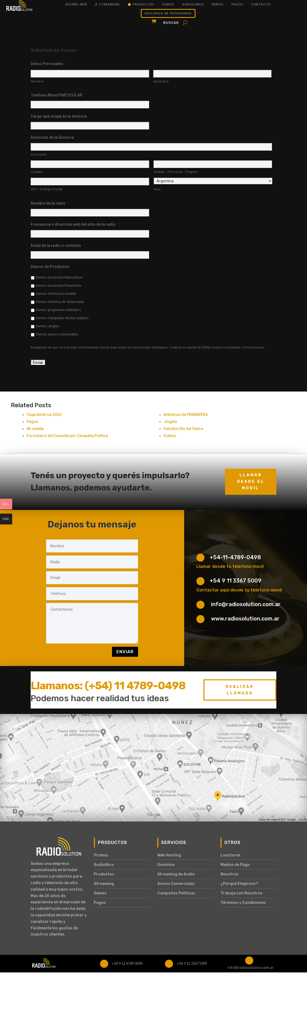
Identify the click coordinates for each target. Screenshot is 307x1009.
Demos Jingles (47, 326)
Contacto (261, 4)
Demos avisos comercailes (57, 334)
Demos (218, 4)
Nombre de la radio (50, 203)
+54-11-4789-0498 (235, 557)
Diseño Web (76, 4)
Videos (168, 4)
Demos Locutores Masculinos (59, 277)
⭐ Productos (140, 4)
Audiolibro (193, 4)
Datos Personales (49, 64)
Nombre (37, 81)
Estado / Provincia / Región (176, 172)
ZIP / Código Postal (47, 189)
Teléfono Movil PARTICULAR (58, 95)
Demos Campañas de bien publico (62, 318)
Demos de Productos (50, 266)
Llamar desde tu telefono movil (230, 566)
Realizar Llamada (240, 690)
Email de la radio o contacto (58, 245)
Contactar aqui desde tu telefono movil (239, 590)
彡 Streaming (107, 4)
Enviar (125, 651)
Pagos (237, 4)
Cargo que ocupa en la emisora (59, 116)
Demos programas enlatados (58, 310)
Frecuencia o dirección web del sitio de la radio (75, 224)
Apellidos (161, 81)
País (157, 189)
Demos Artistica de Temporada (60, 302)
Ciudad (36, 172)
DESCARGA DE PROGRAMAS (168, 13)
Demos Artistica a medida (56, 294)
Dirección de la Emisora (52, 137)
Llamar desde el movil (250, 481)
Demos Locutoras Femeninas (58, 285)
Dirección (38, 154)
